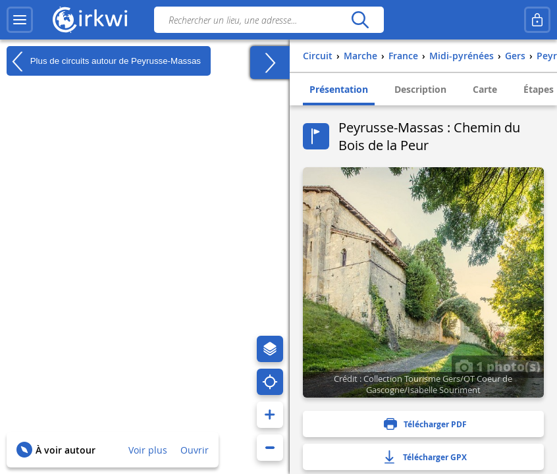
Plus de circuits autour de (104, 61)
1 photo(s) (498, 366)
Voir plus (147, 450)
